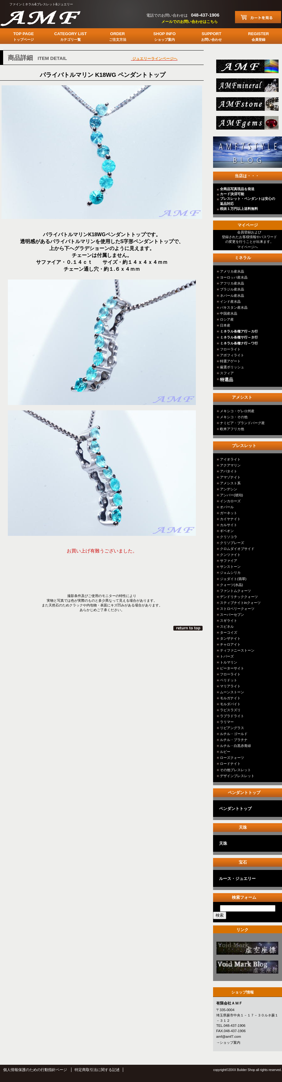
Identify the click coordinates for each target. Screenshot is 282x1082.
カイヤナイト (230, 519)
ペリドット (228, 680)
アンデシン (228, 489)
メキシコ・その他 (234, 417)
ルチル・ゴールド (234, 734)
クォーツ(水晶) (231, 585)
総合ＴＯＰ (246, 68)
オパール (227, 507)
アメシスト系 (230, 483)
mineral (246, 87)
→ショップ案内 (228, 1042)
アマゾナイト (230, 477)
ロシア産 (227, 319)
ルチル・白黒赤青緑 (235, 746)
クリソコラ (228, 537)
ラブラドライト (232, 716)
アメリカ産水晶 (232, 271)
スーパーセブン (232, 614)
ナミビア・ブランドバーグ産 (242, 423)
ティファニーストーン (237, 650)
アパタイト (228, 471)
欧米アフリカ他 (232, 429)
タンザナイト (230, 638)
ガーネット (228, 513)
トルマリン (228, 662)
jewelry (246, 124)
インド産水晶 (230, 301)
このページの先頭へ (188, 628)
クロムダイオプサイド (237, 549)
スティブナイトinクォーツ (240, 603)
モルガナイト (230, 698)
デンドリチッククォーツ (239, 597)
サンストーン (230, 566)
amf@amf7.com (228, 1036)
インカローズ (230, 501)
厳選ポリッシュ (232, 367)
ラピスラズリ (230, 710)
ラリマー (227, 722)
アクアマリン (230, 465)
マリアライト (230, 686)
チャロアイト (230, 644)
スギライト (228, 620)
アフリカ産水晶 (232, 283)
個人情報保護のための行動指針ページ (35, 1070)
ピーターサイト (232, 668)
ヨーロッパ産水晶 (234, 277)
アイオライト (230, 459)
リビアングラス (232, 728)
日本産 (225, 325)
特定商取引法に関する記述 (97, 1070)
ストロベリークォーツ (237, 608)
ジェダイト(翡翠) (233, 579)
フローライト (230, 349)
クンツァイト (230, 555)
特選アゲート (230, 361)
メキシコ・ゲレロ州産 (237, 411)
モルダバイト (230, 704)
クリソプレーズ (232, 543)
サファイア (228, 560)
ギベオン (227, 531)
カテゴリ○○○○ (246, 950)
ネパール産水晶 (232, 295)
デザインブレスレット (237, 776)
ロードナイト (230, 763)
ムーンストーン (232, 692)
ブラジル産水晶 (232, 289)
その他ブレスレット (235, 770)
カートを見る (258, 17)
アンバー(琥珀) (231, 495)
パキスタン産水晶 (234, 307)
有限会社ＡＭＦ (47, 17)
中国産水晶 (228, 313)
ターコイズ (228, 632)
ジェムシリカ (230, 572)
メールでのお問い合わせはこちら (189, 21)
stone (246, 106)
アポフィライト (232, 355)
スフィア (227, 373)
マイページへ (247, 247)
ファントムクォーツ (235, 591)
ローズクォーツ (232, 758)
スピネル (227, 626)
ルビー (225, 752)
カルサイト (228, 525)
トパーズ (227, 656)
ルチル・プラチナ (234, 740)
